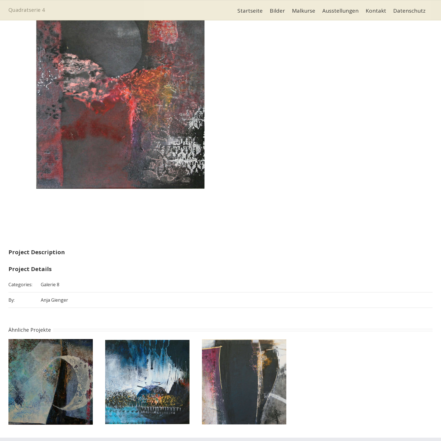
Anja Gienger (54, 300)
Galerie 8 (50, 284)
